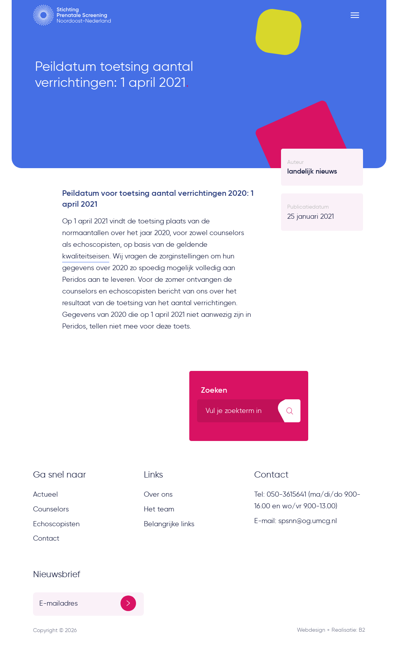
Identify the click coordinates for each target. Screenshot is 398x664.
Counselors (51, 509)
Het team (159, 509)
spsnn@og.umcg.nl (307, 520)
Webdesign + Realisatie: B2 (331, 630)
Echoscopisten (56, 524)
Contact (46, 538)
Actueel (45, 494)
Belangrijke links (169, 524)
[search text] (249, 410)
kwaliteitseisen (85, 256)
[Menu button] (355, 15)
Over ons (158, 494)
